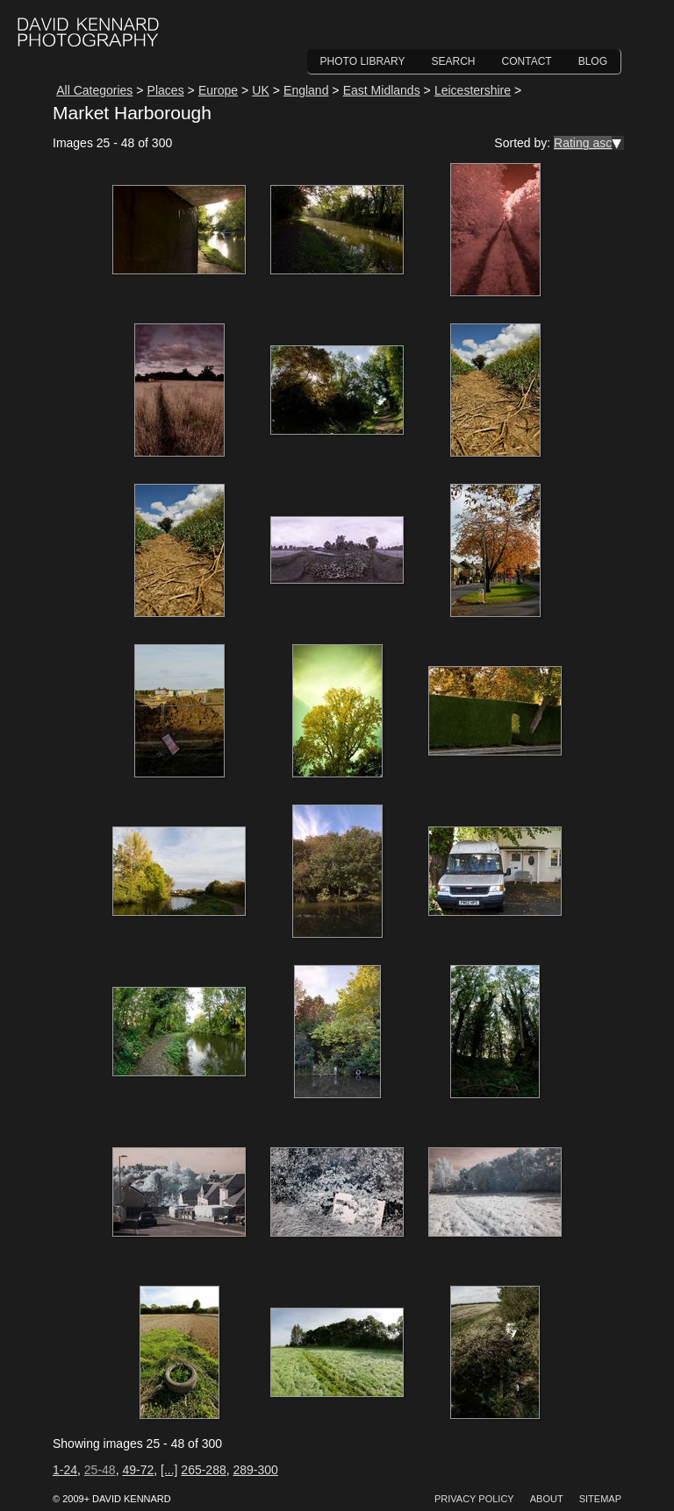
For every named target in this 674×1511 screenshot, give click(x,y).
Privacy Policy (474, 1498)
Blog (592, 61)
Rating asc (583, 143)
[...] (169, 1470)
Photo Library (362, 61)
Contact (527, 61)
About (546, 1498)
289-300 (255, 1470)
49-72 (138, 1470)
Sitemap (600, 1498)
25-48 (100, 1470)
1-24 (65, 1470)
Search (454, 61)
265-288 (203, 1470)
